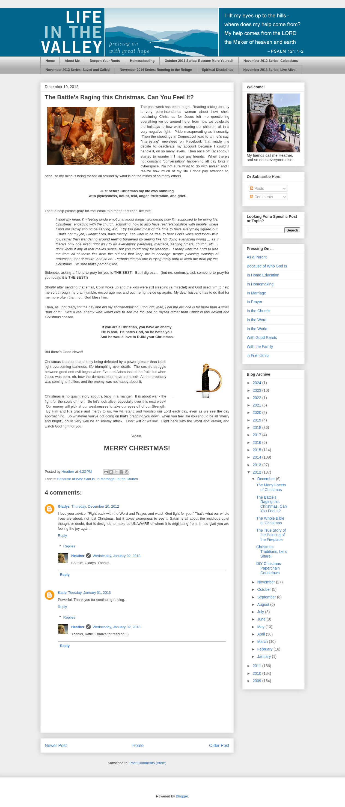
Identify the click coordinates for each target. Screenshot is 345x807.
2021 (257, 405)
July (261, 612)
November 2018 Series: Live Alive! (270, 70)
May (261, 627)
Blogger (182, 796)
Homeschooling (142, 61)
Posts (257, 188)
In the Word (256, 320)
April (261, 634)
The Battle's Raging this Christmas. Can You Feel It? (271, 504)
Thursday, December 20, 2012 (95, 506)
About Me (72, 61)
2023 (257, 390)
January (264, 656)
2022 (257, 398)
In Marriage (106, 479)
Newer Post (56, 745)
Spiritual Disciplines (217, 70)
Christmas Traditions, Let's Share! (271, 551)
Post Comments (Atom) (147, 763)
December (266, 479)
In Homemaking (260, 284)
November (266, 582)
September (267, 597)
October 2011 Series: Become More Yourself (199, 61)
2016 (257, 442)
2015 (257, 450)
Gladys (64, 506)
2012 (257, 472)
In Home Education (263, 275)
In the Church (127, 479)
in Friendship (258, 355)
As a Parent (257, 257)
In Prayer (254, 302)
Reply (62, 536)
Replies (69, 546)
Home (50, 61)
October (264, 589)
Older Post (219, 745)
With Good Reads (262, 337)
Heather (77, 556)
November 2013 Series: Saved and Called (78, 70)
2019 (257, 420)
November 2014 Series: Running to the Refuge (156, 70)
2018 (257, 427)
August (263, 604)
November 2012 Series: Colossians (270, 61)
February (265, 649)
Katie (62, 593)
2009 (257, 681)
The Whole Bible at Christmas (270, 520)
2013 (257, 465)
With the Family (260, 346)
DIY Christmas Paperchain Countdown (268, 568)
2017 (257, 435)
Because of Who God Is (76, 479)
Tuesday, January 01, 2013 (89, 593)
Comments (261, 197)
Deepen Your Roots (105, 61)
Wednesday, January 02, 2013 (116, 556)
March (263, 641)
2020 (257, 412)
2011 (257, 666)
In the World (257, 329)
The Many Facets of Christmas (271, 487)
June (261, 619)
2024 (257, 383)
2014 (257, 457)
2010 (257, 673)
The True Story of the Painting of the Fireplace (271, 535)
